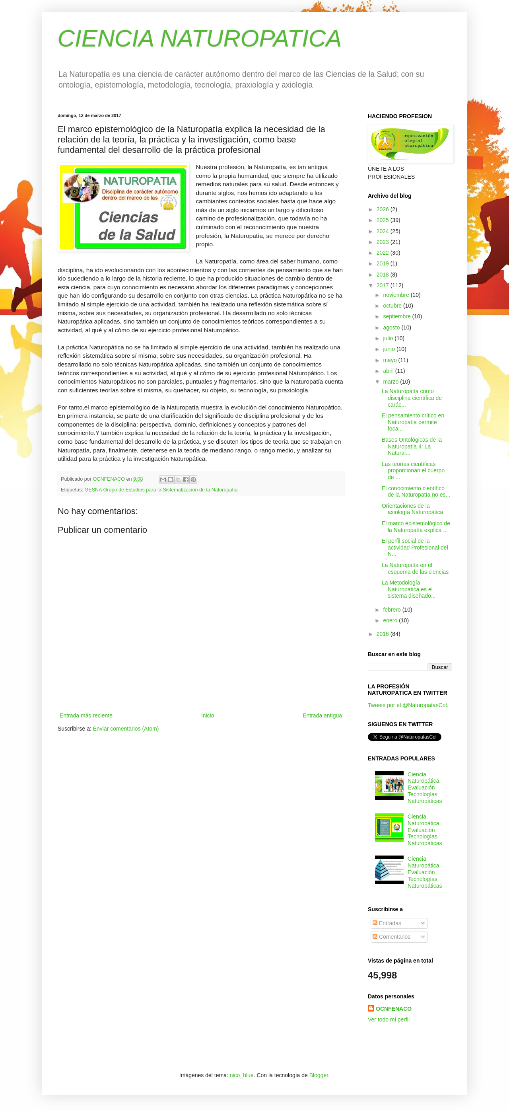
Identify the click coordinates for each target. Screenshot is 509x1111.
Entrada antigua (322, 715)
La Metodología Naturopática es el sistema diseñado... (409, 589)
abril (389, 371)
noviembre (396, 295)
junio (389, 349)
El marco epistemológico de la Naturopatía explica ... (416, 526)
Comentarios (391, 937)
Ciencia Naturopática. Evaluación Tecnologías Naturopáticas (425, 787)
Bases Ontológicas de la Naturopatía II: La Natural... (412, 446)
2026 (383, 209)
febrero (392, 609)
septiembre (397, 316)
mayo (390, 360)
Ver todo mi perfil (389, 1019)
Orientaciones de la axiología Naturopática (412, 509)
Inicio (207, 715)
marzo (391, 381)
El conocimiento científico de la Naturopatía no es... (416, 491)
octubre (393, 305)
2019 (383, 263)
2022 (383, 252)
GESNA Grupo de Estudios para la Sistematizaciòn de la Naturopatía (161, 490)
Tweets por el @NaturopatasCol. (408, 705)
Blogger (318, 1075)
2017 (383, 285)
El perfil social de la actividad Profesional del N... (415, 547)
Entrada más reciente (86, 715)
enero (391, 620)
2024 (383, 231)
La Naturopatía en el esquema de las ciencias (415, 568)
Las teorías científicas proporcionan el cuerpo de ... (413, 471)
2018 (383, 274)
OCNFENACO (394, 1009)
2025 (383, 220)
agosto (392, 327)
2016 (383, 634)
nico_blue (242, 1075)
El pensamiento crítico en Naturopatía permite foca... (413, 422)
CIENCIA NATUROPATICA (200, 38)
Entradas (387, 923)
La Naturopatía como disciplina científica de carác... (412, 398)
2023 (383, 242)
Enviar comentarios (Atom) (126, 728)
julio (388, 338)
